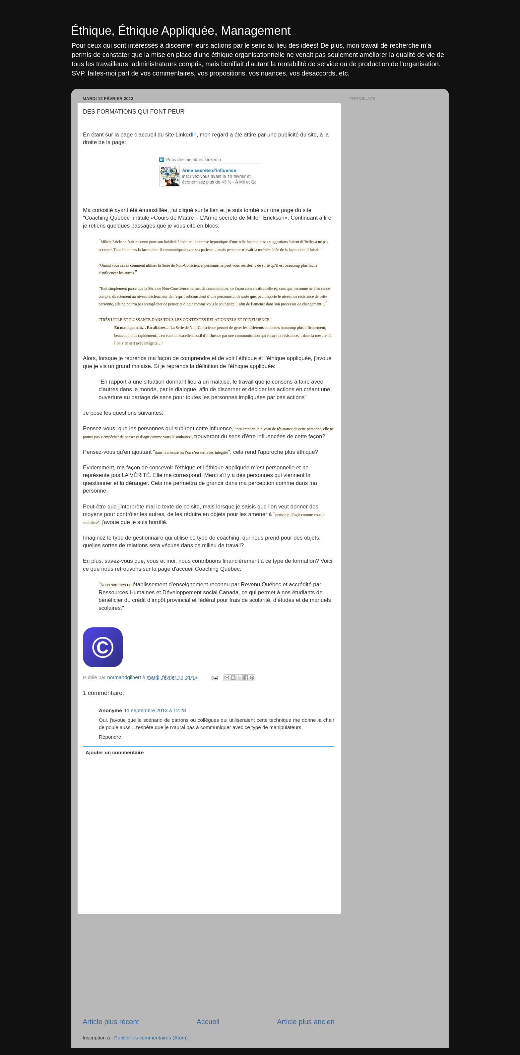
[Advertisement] (208, 965)
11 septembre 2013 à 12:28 (155, 710)
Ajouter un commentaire (115, 752)
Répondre (110, 737)
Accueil (208, 1022)
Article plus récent (111, 1022)
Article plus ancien (306, 1022)
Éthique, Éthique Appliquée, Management (181, 30)
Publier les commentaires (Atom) (151, 1037)
